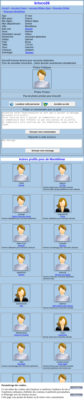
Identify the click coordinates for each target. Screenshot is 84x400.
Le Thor (63, 185)
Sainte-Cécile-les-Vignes (21, 216)
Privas (62, 216)
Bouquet (21, 246)
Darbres (21, 275)
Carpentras (62, 335)
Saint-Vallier (62, 364)
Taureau (29, 52)
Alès (21, 306)
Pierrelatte (21, 364)
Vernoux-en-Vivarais (63, 275)
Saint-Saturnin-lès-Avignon (62, 306)
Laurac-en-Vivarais (21, 335)
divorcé (29, 29)
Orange (21, 185)
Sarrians (62, 246)
